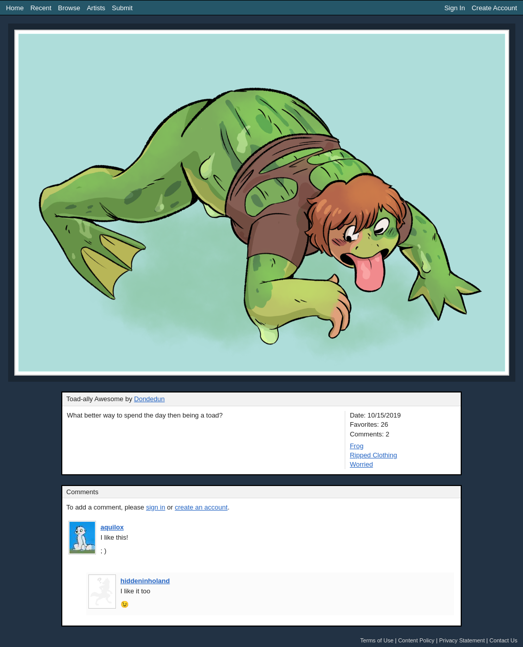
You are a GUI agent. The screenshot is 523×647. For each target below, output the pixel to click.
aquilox (112, 527)
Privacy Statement (462, 640)
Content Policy (416, 640)
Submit (122, 8)
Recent (40, 8)
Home (15, 8)
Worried (361, 464)
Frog (357, 446)
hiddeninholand (145, 581)
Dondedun (149, 399)
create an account (201, 507)
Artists (96, 8)
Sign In (454, 8)
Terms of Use (376, 640)
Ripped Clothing (373, 455)
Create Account (494, 8)
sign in (155, 507)
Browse (69, 8)
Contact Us (503, 640)
